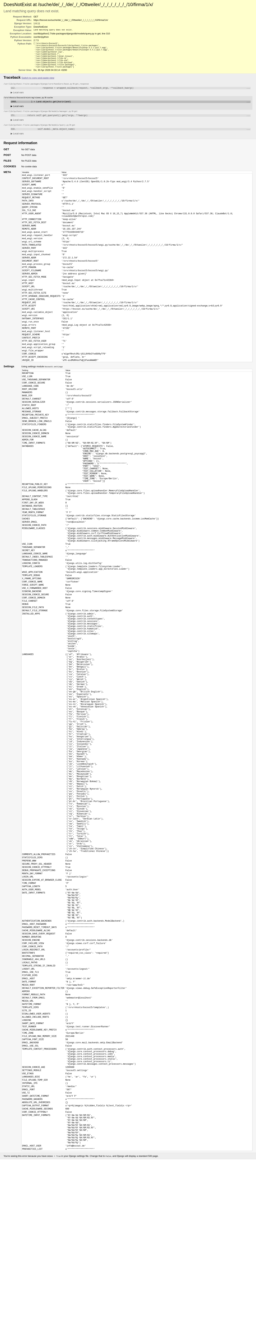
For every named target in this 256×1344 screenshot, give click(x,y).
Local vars (17, 97)
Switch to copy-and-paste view (38, 82)
